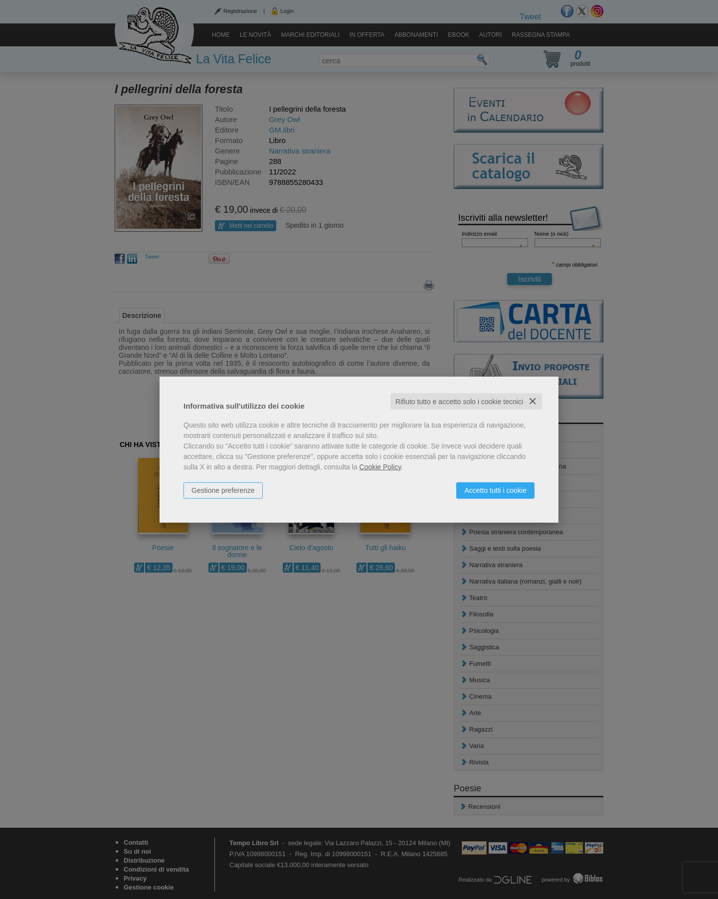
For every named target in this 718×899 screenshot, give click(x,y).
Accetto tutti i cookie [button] (495, 490)
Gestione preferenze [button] (223, 490)
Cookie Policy (380, 466)
